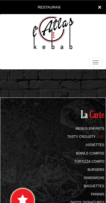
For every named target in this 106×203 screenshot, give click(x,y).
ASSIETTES (95, 145)
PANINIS (97, 194)
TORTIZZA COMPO (89, 162)
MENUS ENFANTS (89, 129)
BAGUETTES (94, 186)
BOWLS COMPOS (90, 153)
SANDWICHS (94, 178)
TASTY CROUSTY (85, 137)
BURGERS (96, 170)
